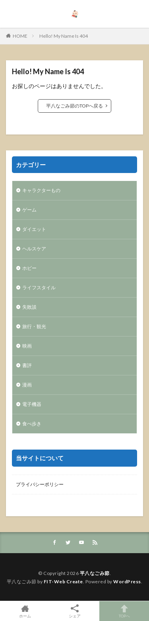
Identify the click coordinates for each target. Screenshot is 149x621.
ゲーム (29, 210)
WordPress (127, 581)
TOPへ (124, 611)
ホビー (29, 268)
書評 (27, 365)
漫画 (27, 385)
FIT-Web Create (63, 581)
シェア (74, 611)
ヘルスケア (34, 249)
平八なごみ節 (95, 573)
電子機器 (31, 404)
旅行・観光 (34, 326)
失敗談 (29, 307)
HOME (20, 36)
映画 (27, 346)
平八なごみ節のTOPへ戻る (74, 106)
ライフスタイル (39, 287)
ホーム (25, 611)
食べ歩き (31, 424)
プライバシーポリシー (40, 484)
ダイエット (34, 229)
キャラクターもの (41, 190)
